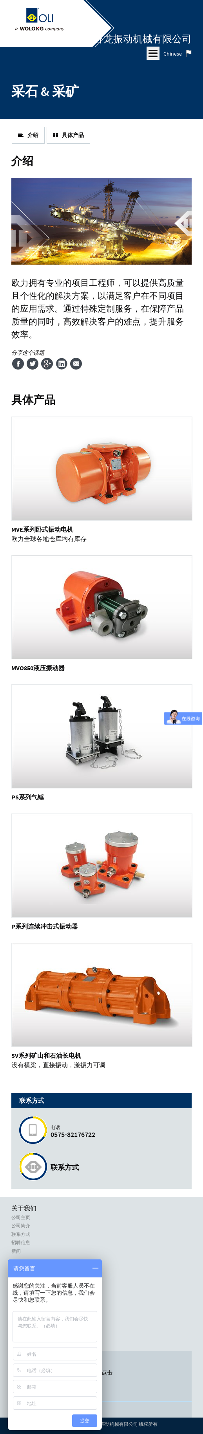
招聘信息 (20, 1242)
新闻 (16, 1251)
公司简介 (20, 1225)
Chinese (172, 53)
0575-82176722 (117, 1131)
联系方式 (65, 1167)
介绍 (28, 135)
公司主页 (20, 1217)
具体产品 (68, 135)
